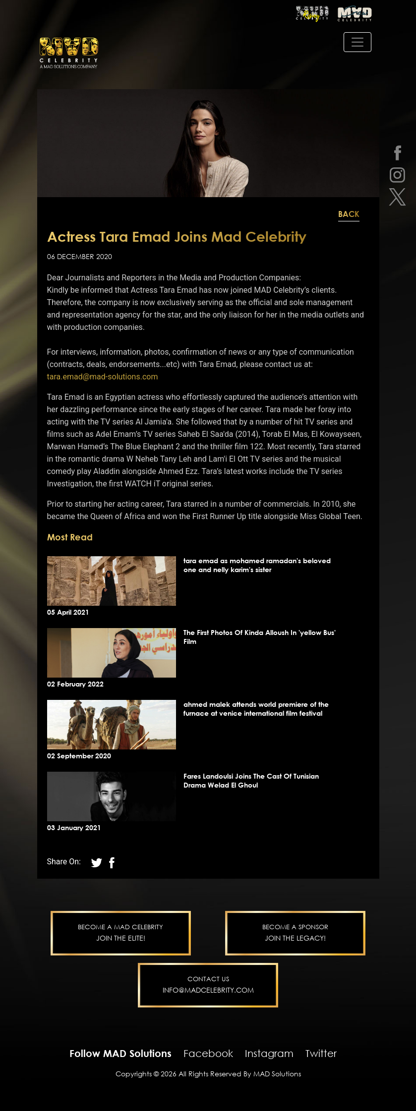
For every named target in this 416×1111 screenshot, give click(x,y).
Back (348, 214)
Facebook (208, 1053)
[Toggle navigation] (357, 42)
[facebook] (397, 152)
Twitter (321, 1053)
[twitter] (397, 197)
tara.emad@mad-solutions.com (102, 376)
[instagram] (397, 174)
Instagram (269, 1053)
